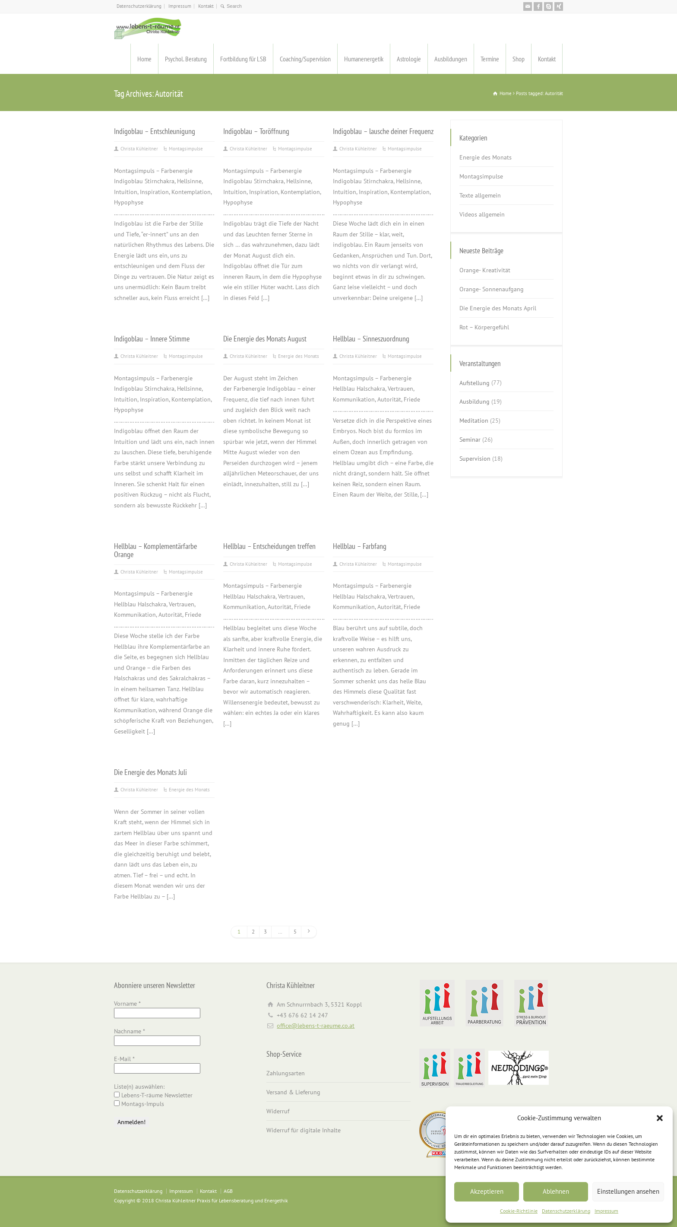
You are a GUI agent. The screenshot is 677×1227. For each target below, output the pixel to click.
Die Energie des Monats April (497, 308)
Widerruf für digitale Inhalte (303, 1130)
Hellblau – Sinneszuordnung (371, 338)
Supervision (474, 458)
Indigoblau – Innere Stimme (152, 338)
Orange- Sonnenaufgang (491, 289)
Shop (518, 58)
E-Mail (124, 1059)
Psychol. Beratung (186, 58)
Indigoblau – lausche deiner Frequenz (383, 131)
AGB (228, 1191)
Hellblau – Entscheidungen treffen (269, 546)
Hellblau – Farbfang (359, 546)
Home (144, 58)
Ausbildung (474, 401)
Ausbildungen (450, 58)
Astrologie (409, 58)
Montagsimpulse (186, 149)
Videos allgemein (482, 214)
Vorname (127, 1003)
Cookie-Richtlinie (519, 1211)
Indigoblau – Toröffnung (256, 131)
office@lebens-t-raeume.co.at (315, 1025)
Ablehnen (556, 1191)
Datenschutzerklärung (566, 1211)
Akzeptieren (486, 1191)
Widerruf (277, 1111)
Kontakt (206, 6)
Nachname (129, 1031)
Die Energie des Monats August (265, 338)
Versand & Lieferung (293, 1092)
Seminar (470, 439)
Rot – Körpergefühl (484, 327)
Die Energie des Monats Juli (150, 772)
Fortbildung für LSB (243, 58)
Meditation (473, 420)
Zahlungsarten (285, 1073)
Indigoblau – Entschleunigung (154, 131)
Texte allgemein (480, 195)
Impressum (606, 1211)
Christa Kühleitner (139, 149)
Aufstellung (474, 382)
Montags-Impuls (139, 1104)
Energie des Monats (298, 356)
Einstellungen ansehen (628, 1191)
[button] (659, 1118)
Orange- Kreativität (484, 270)
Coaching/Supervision (305, 58)
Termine (490, 58)
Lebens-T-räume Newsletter (153, 1095)
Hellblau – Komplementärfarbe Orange (155, 550)
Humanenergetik (363, 58)
